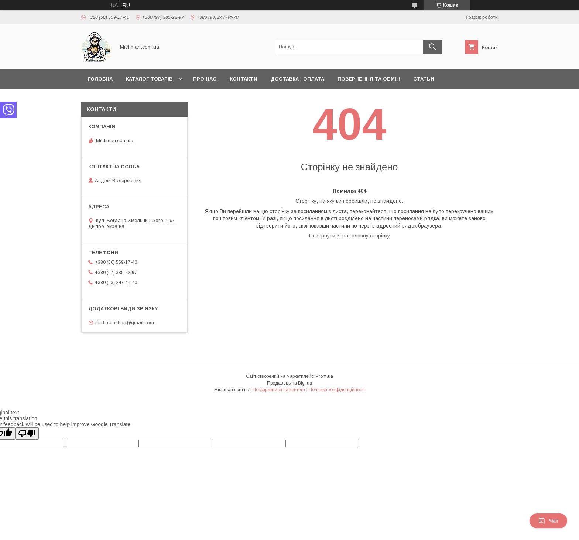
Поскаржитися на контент (279, 389)
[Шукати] (432, 47)
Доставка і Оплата (297, 79)
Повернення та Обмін (369, 79)
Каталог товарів (149, 79)
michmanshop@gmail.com (124, 322)
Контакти (243, 79)
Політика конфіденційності (337, 389)
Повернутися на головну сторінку (349, 236)
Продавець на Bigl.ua (289, 383)
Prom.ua (324, 376)
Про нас (204, 79)
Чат (548, 520)
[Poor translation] (27, 433)
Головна (100, 79)
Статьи (423, 79)
